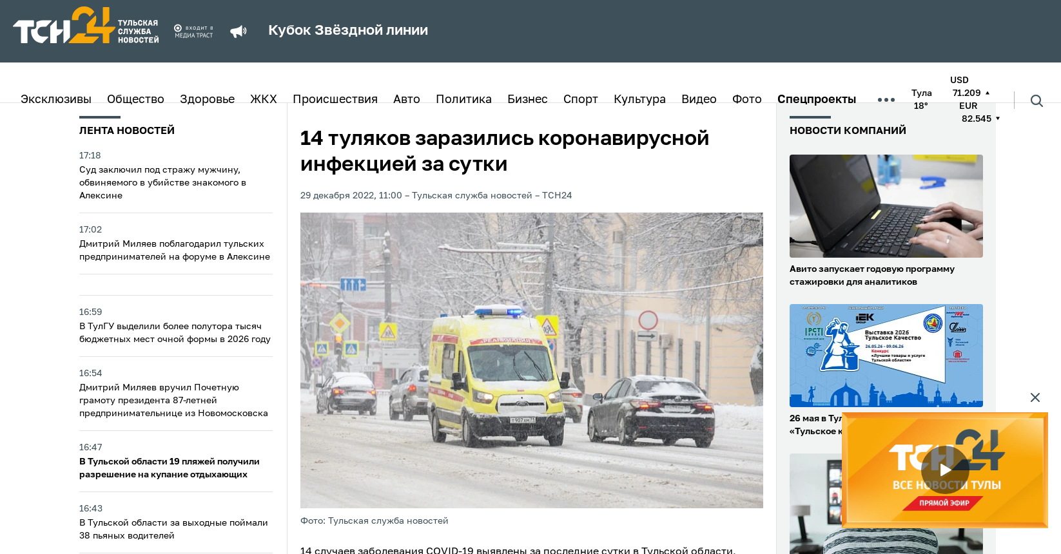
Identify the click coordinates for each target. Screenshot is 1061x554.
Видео (699, 100)
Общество (135, 100)
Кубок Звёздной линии (348, 31)
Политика (464, 100)
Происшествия (335, 100)
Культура (640, 100)
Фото (747, 100)
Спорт (580, 100)
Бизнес (527, 100)
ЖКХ (263, 100)
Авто (406, 100)
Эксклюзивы (56, 100)
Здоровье (207, 100)
